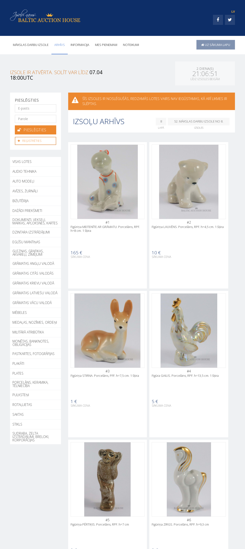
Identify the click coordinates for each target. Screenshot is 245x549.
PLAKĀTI (18, 362)
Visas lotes (22, 161)
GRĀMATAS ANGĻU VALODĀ (33, 263)
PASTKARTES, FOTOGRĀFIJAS (33, 353)
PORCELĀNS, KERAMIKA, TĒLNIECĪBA (30, 383)
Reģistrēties (29, 140)
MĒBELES (19, 312)
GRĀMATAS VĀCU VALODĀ (32, 302)
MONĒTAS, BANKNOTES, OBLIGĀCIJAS (30, 342)
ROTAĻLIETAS (22, 404)
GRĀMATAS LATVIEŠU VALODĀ (34, 292)
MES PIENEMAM (106, 45)
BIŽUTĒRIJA (20, 200)
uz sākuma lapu (215, 45)
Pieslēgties (31, 129)
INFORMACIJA (80, 45)
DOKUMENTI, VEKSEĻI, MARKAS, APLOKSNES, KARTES (35, 221)
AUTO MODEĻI (23, 180)
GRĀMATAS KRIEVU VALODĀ (33, 282)
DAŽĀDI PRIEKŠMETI (27, 210)
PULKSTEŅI (20, 394)
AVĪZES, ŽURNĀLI (25, 190)
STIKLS (17, 423)
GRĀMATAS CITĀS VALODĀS (33, 272)
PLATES (17, 372)
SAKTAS (18, 413)
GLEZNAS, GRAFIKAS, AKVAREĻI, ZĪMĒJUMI (28, 252)
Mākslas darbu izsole (31, 45)
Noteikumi (131, 45)
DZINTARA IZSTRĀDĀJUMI (31, 231)
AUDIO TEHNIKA (24, 170)
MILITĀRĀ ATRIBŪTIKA (28, 331)
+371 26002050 (29, 536)
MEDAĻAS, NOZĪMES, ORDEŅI (34, 321)
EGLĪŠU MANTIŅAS (26, 241)
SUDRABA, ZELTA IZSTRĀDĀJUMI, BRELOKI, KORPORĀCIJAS (30, 436)
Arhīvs (59, 45)
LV (233, 12)
